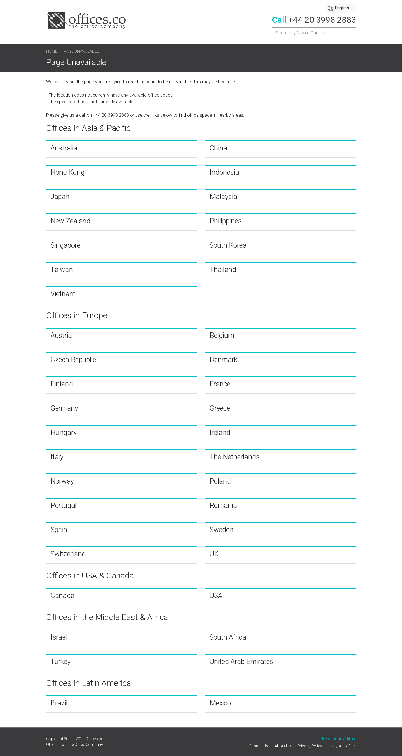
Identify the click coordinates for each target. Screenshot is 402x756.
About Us (283, 746)
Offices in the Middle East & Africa (107, 617)
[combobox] (341, 8)
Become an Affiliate (339, 738)
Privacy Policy (309, 746)
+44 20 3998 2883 (322, 20)
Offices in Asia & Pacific (88, 128)
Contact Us (258, 746)
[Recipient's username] (314, 32)
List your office (342, 746)
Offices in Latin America (88, 683)
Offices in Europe (76, 315)
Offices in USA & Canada (90, 575)
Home (51, 51)
